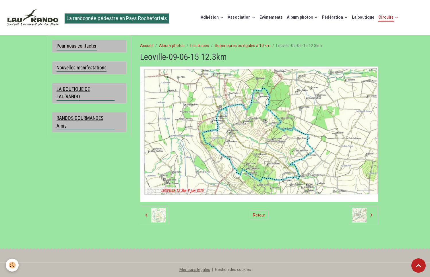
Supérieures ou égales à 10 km (242, 45)
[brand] (86, 17)
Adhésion (210, 17)
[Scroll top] (418, 265)
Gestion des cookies (233, 269)
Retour (259, 215)
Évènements (271, 17)
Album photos (300, 17)
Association (239, 17)
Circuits (386, 17)
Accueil (146, 45)
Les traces (199, 45)
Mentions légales (194, 269)
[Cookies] (12, 265)
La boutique (363, 17)
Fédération (333, 17)
